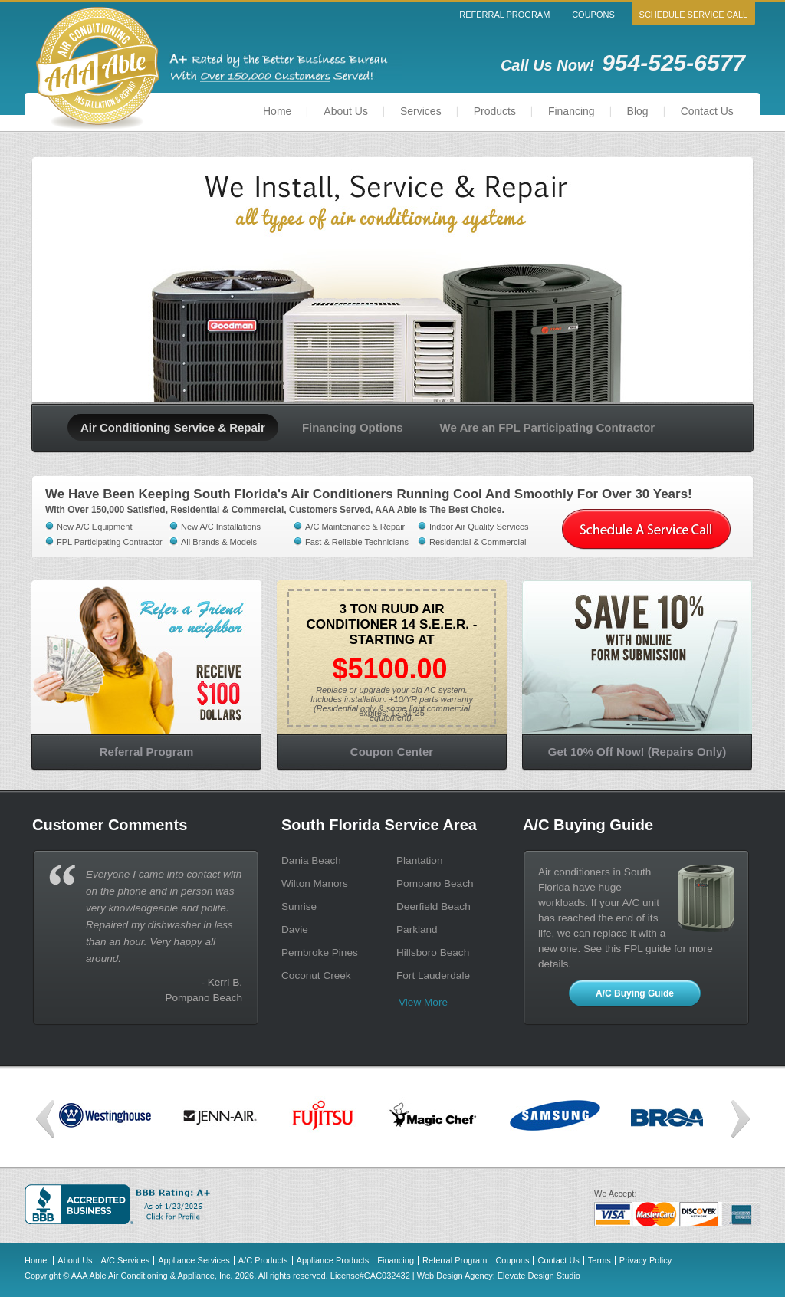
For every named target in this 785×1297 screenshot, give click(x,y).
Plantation (419, 860)
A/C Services (125, 1260)
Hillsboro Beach (432, 952)
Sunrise (299, 906)
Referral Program (504, 14)
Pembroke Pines (319, 952)
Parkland (417, 929)
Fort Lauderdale (433, 975)
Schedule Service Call (693, 14)
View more (423, 1002)
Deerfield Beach (433, 906)
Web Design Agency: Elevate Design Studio (498, 1275)
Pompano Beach (435, 883)
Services (421, 111)
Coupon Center (391, 751)
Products (495, 111)
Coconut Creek (316, 975)
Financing (571, 111)
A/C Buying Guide (635, 993)
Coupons (593, 14)
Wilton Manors (314, 883)
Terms (599, 1260)
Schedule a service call (646, 529)
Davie (294, 929)
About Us (346, 111)
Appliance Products (333, 1260)
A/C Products (263, 1260)
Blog (638, 111)
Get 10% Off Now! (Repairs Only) (637, 751)
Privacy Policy (645, 1260)
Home (277, 111)
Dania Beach (311, 860)
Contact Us (707, 111)
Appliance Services (194, 1260)
